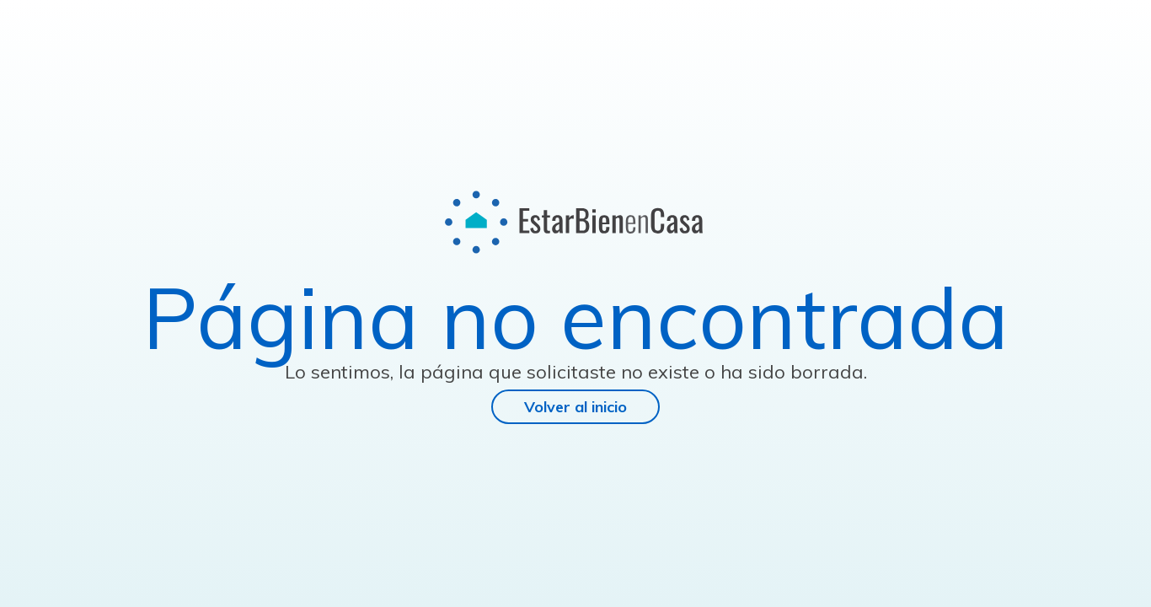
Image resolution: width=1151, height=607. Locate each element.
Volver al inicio (575, 406)
